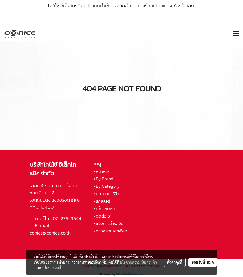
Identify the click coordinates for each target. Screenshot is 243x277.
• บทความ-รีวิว (106, 193)
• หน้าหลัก (102, 171)
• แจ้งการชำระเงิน (109, 223)
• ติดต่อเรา (103, 216)
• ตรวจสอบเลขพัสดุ (110, 231)
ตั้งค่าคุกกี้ (174, 262)
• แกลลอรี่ (102, 201)
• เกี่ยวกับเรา (104, 208)
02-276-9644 (67, 218)
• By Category (106, 186)
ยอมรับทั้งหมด (203, 262)
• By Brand (103, 179)
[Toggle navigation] (236, 34)
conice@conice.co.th (51, 232)
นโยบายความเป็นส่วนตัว (138, 262)
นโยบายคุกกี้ (51, 267)
